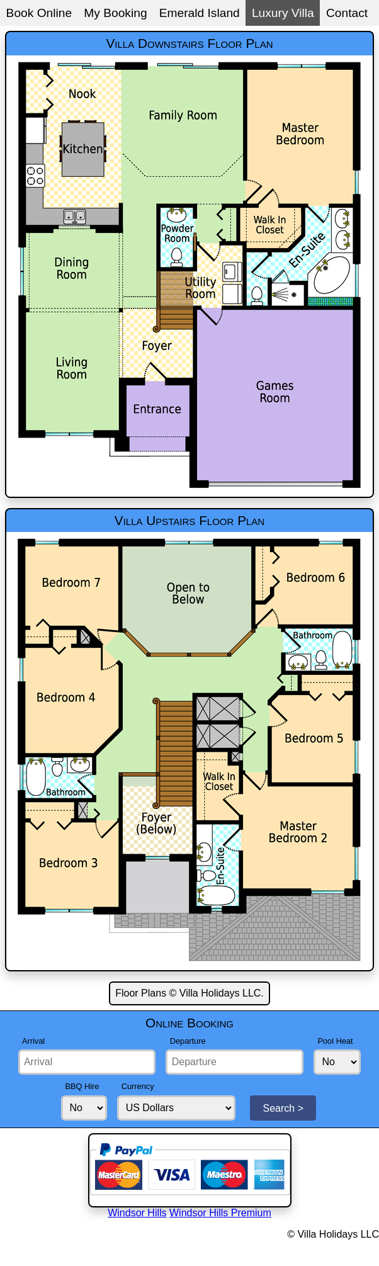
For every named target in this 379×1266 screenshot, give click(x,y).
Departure (188, 1041)
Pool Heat (335, 1041)
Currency (138, 1086)
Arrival (33, 1041)
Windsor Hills (137, 1212)
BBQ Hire (82, 1086)
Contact (347, 13)
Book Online (39, 13)
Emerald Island (199, 13)
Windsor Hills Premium (220, 1212)
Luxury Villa (283, 13)
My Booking (115, 13)
